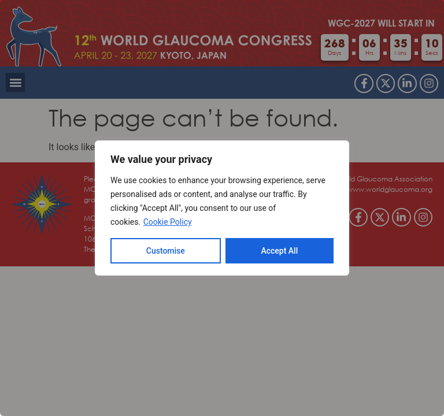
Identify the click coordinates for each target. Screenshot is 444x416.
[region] (222, 208)
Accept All (279, 250)
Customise (165, 250)
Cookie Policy (167, 221)
